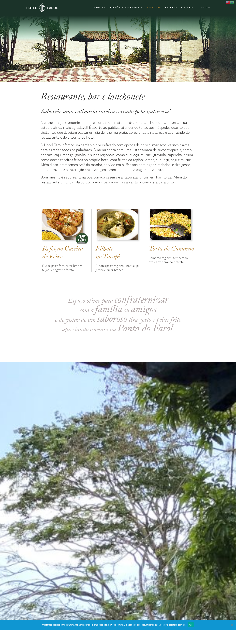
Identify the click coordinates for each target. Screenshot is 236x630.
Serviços (154, 8)
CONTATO (205, 8)
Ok (190, 625)
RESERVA (171, 8)
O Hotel (99, 8)
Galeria (187, 8)
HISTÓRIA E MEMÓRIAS (126, 8)
